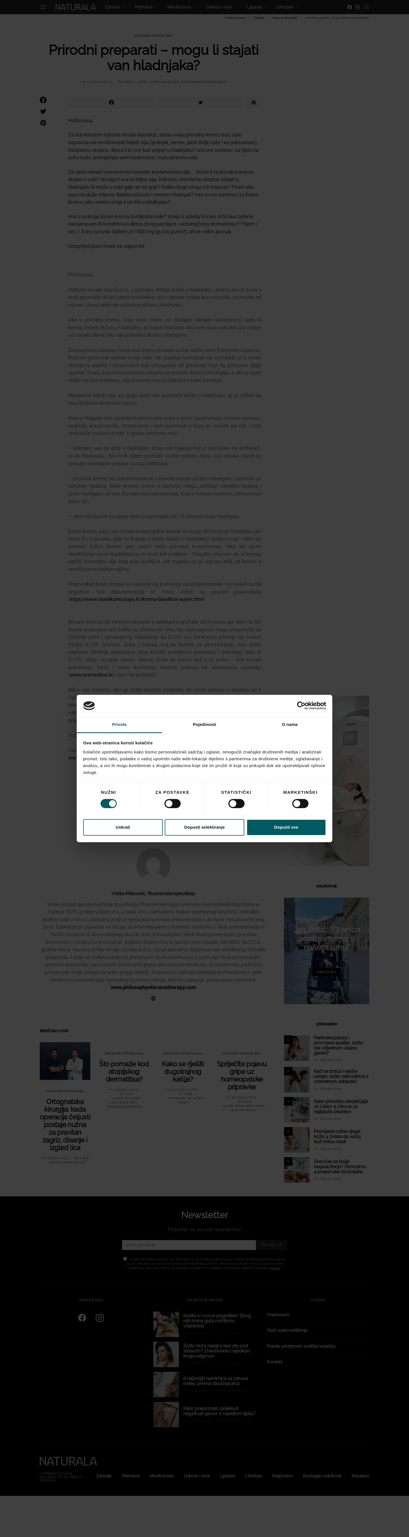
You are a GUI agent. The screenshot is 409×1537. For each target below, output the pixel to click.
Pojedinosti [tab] (204, 724)
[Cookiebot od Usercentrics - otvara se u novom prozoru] (301, 706)
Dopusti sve (286, 827)
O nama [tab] (290, 724)
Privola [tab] (119, 724)
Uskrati (123, 827)
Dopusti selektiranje (204, 827)
